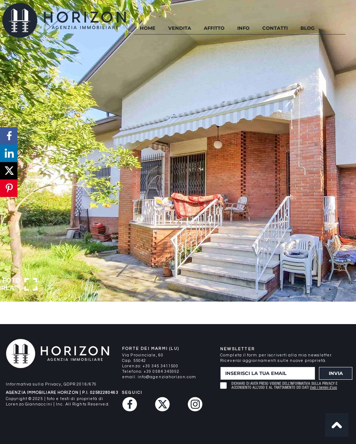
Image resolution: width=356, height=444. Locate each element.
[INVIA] (335, 373)
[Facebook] (129, 404)
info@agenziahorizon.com (167, 377)
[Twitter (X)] (162, 404)
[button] (243, 28)
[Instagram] (195, 404)
